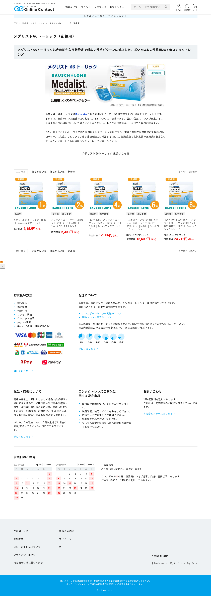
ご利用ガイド (21, 531)
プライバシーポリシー (26, 554)
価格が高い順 (57, 171)
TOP (16, 23)
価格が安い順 (39, 171)
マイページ (65, 539)
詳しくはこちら (22, 371)
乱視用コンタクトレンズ (33, 23)
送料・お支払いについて (27, 546)
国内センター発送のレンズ (97, 317)
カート (62, 546)
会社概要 (19, 539)
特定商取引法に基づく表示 (28, 562)
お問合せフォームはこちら (158, 413)
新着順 (71, 171)
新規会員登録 (66, 531)
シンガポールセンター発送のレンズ (101, 313)
